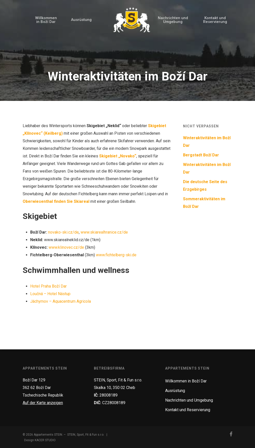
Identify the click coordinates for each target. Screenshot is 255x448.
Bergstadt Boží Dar (201, 155)
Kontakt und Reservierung (187, 409)
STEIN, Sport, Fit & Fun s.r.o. (85, 434)
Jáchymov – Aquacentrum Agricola (60, 301)
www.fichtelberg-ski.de (116, 255)
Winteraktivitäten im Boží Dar (207, 141)
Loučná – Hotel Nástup (50, 293)
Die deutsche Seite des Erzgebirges (205, 185)
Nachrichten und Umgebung (189, 400)
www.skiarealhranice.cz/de (104, 232)
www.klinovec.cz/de (66, 247)
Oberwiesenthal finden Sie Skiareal (56, 201)
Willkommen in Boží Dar (186, 381)
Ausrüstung (175, 390)
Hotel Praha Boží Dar (48, 286)
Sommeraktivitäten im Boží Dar (204, 203)
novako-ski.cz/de (63, 232)
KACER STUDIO (45, 440)
